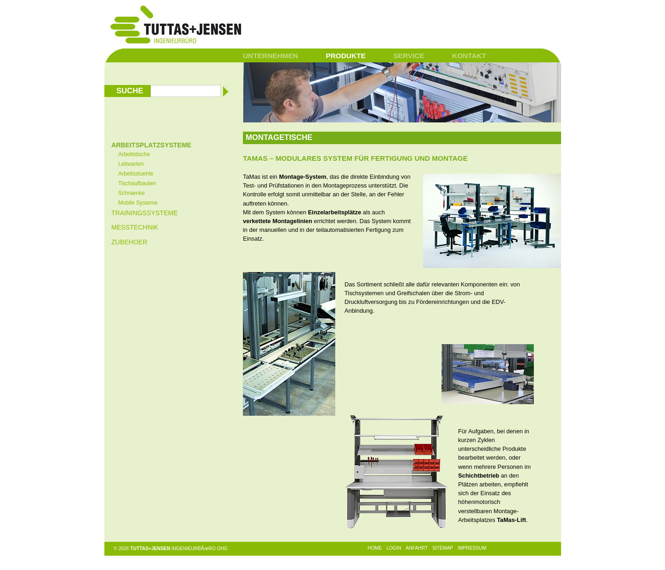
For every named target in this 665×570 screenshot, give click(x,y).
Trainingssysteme (144, 213)
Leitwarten (131, 164)
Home (375, 548)
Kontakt (469, 55)
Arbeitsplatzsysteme (151, 145)
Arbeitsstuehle (135, 173)
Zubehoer (129, 242)
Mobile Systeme (137, 203)
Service (408, 55)
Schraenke (131, 193)
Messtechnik (134, 227)
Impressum (472, 548)
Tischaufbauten (137, 183)
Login (394, 548)
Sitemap (442, 548)
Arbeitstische (134, 154)
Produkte (345, 55)
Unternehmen (270, 55)
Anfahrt (417, 548)
